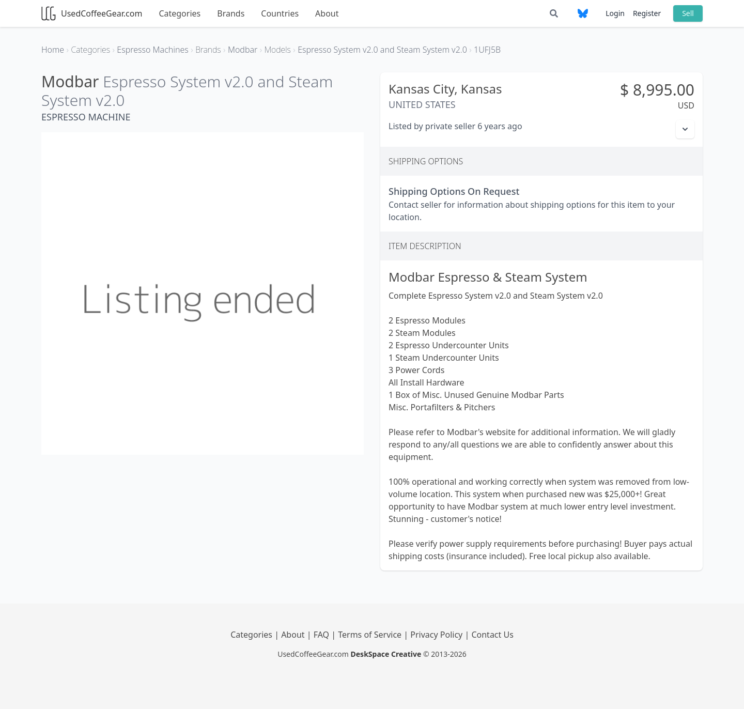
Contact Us (492, 634)
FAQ (323, 634)
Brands (230, 13)
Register (647, 13)
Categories (179, 13)
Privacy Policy (437, 634)
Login (615, 13)
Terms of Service (371, 634)
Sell (688, 13)
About (326, 13)
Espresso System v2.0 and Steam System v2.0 (187, 91)
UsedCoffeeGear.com (91, 13)
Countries (280, 13)
